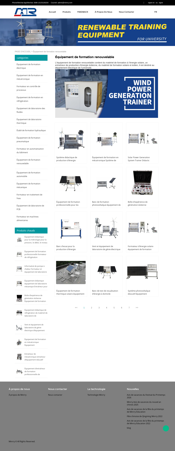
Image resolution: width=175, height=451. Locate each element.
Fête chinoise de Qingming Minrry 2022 (144, 416)
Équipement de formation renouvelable (49, 52)
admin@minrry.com (65, 3)
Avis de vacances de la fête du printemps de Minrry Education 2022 (145, 422)
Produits (67, 12)
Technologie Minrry (96, 395)
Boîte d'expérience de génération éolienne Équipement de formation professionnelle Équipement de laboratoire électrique (35, 298)
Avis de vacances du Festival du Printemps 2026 (146, 396)
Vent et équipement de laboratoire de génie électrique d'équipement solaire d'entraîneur (34, 327)
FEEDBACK (82, 12)
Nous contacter (126, 12)
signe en (151, 3)
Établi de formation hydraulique (31, 130)
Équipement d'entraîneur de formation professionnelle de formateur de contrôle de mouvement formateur (34, 371)
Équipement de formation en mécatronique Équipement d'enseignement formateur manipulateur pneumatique (35, 342)
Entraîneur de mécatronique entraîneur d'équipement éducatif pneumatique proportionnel (34, 357)
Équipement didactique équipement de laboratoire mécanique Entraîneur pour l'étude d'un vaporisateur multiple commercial (35, 283)
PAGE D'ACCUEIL (23, 52)
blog (129, 428)
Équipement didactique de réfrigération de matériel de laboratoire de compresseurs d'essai (35, 313)
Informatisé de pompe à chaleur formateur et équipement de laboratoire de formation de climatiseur (35, 269)
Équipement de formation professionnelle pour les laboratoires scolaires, (68, 205)
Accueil (52, 12)
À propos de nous (103, 12)
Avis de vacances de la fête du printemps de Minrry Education (145, 410)
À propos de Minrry (17, 395)
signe (161, 3)
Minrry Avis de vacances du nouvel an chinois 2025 (144, 403)
